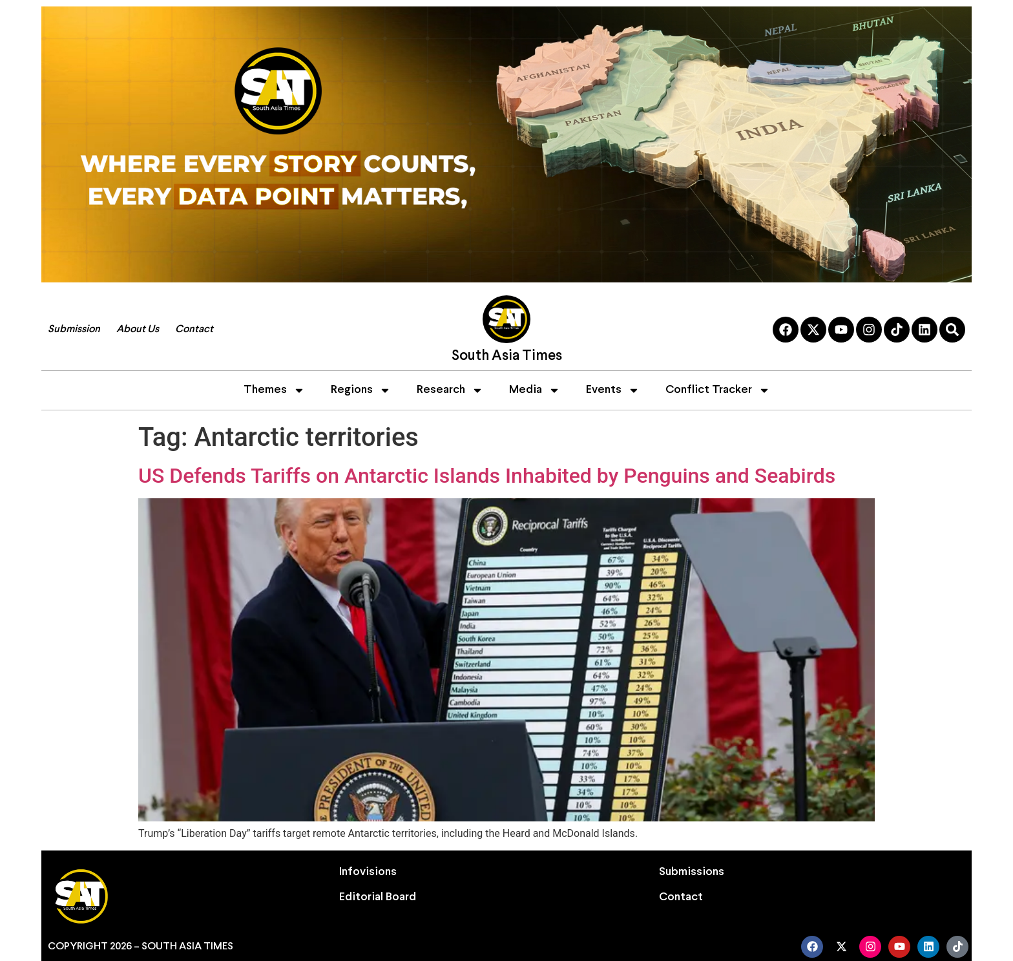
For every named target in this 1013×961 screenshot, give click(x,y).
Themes (274, 390)
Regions (361, 390)
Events (613, 390)
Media (534, 390)
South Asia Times (507, 356)
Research (450, 390)
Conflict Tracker (717, 390)
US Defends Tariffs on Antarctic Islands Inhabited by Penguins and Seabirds (486, 475)
